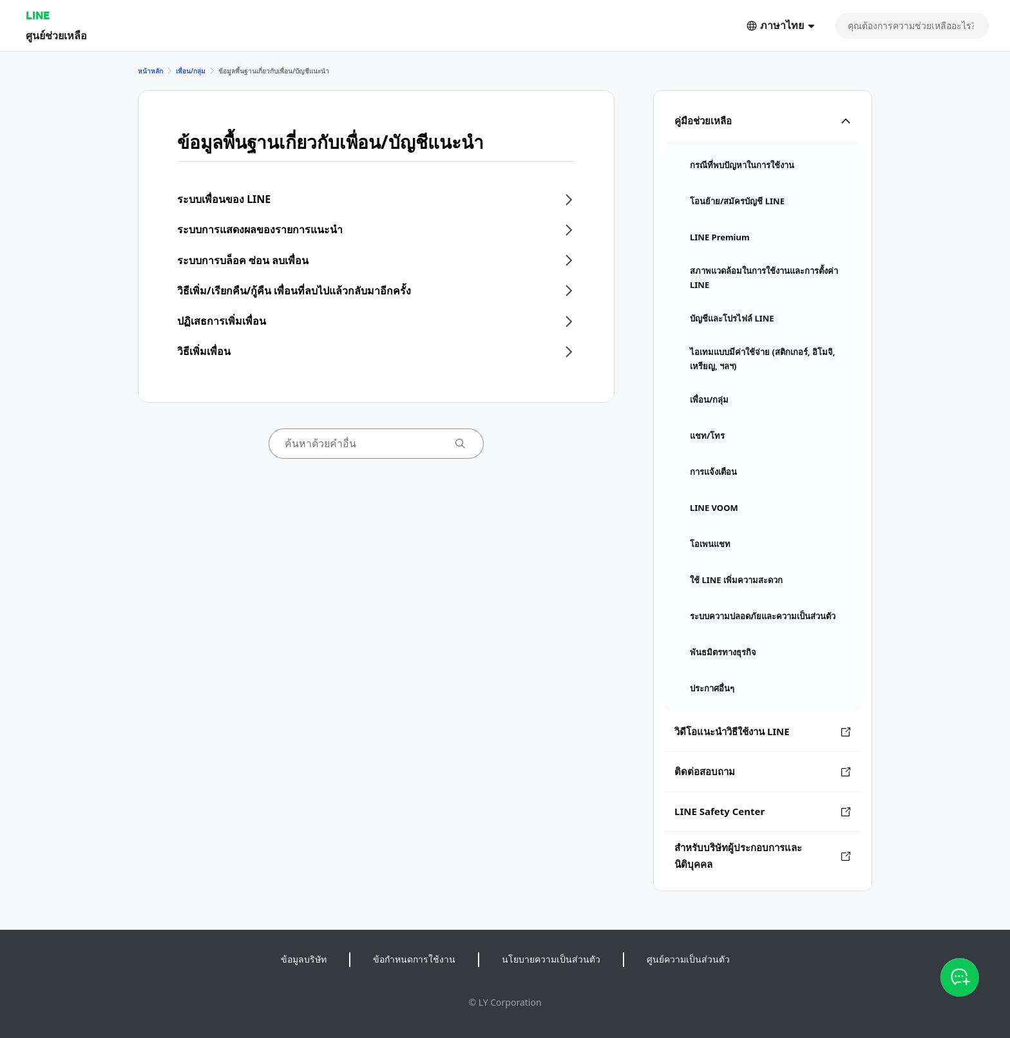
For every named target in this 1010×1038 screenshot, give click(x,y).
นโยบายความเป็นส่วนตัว (551, 959)
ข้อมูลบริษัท (304, 959)
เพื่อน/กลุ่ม (190, 70)
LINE (38, 15)
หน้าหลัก (150, 70)
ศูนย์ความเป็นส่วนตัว (688, 959)
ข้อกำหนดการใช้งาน (414, 959)
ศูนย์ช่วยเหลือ (56, 35)
